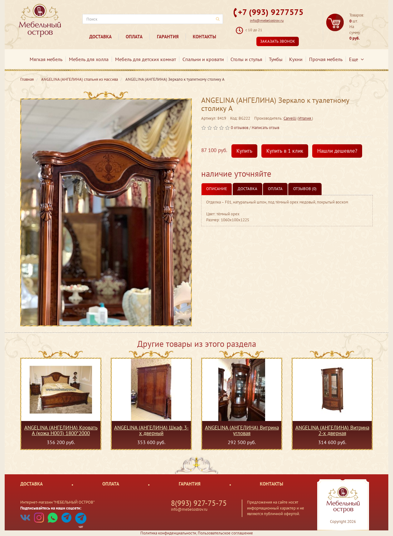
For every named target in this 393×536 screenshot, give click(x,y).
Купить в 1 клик (284, 150)
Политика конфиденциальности (168, 533)
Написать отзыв (265, 127)
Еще (356, 59)
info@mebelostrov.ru (267, 20)
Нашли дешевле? (337, 150)
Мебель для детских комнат (145, 59)
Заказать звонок (277, 41)
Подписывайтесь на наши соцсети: (50, 508)
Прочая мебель (325, 59)
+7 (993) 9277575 (270, 12)
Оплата (134, 37)
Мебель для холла (89, 59)
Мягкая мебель (46, 59)
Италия (305, 118)
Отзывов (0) (305, 188)
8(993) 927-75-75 (199, 503)
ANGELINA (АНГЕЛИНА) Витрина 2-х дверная (332, 430)
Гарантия (168, 37)
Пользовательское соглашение (225, 533)
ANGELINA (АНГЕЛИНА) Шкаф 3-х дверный (151, 430)
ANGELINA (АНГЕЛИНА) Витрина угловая (242, 430)
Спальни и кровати (203, 59)
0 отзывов (239, 127)
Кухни (296, 59)
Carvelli (290, 118)
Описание (216, 188)
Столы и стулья (246, 59)
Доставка (100, 37)
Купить (244, 150)
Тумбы (276, 59)
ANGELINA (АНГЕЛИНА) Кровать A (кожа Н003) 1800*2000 (61, 430)
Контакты (204, 37)
